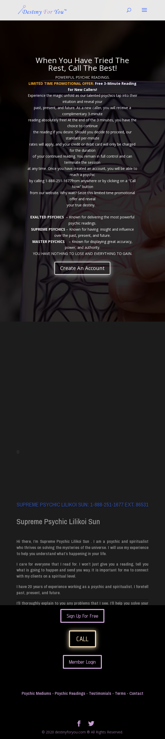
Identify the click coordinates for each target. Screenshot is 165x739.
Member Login (82, 662)
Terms (120, 693)
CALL (82, 639)
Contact (136, 693)
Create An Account (82, 268)
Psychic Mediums (36, 693)
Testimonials (100, 693)
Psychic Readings (70, 693)
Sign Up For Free (82, 616)
